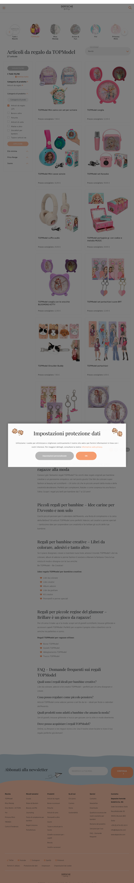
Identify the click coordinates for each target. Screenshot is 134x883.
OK (86, 452)
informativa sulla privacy (91, 443)
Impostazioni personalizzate (55, 452)
